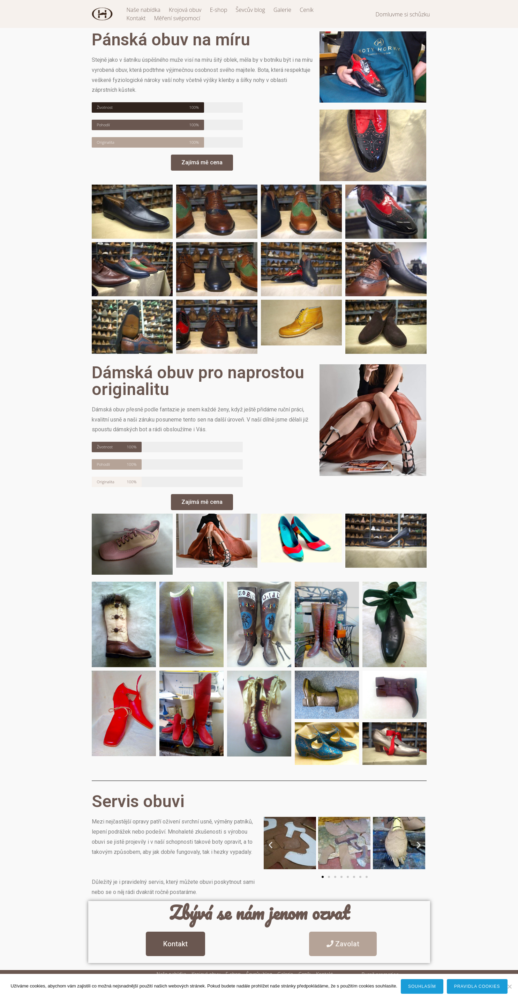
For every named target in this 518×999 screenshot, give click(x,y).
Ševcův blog (250, 10)
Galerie (282, 10)
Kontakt (136, 18)
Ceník (307, 10)
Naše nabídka (143, 10)
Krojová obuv (185, 10)
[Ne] (509, 986)
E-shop (218, 10)
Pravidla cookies (477, 986)
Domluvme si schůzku (402, 14)
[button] (270, 844)
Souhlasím (422, 986)
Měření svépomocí (177, 18)
